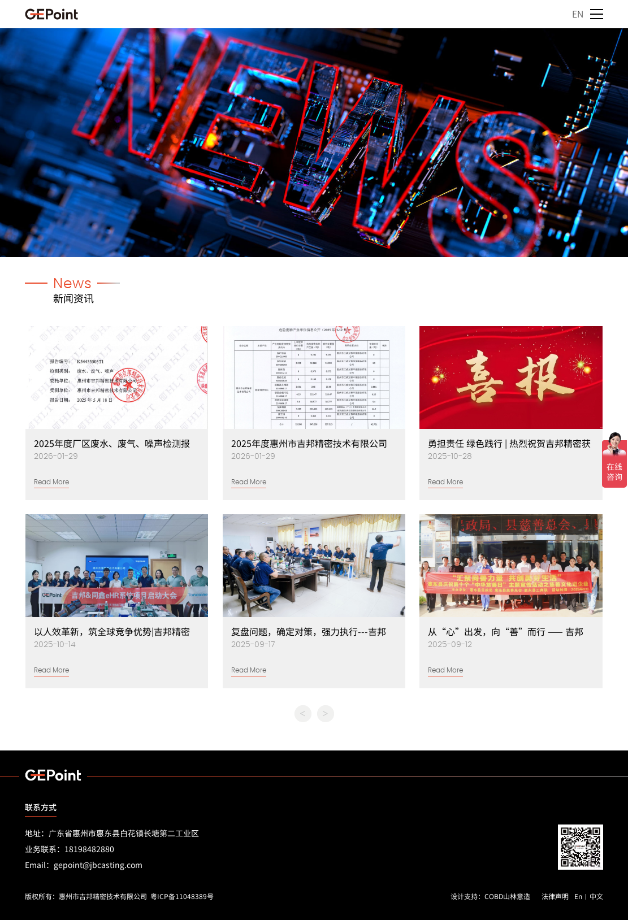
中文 (596, 896)
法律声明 (555, 896)
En (578, 896)
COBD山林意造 (507, 896)
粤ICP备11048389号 (182, 896)
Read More (51, 482)
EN (577, 13)
